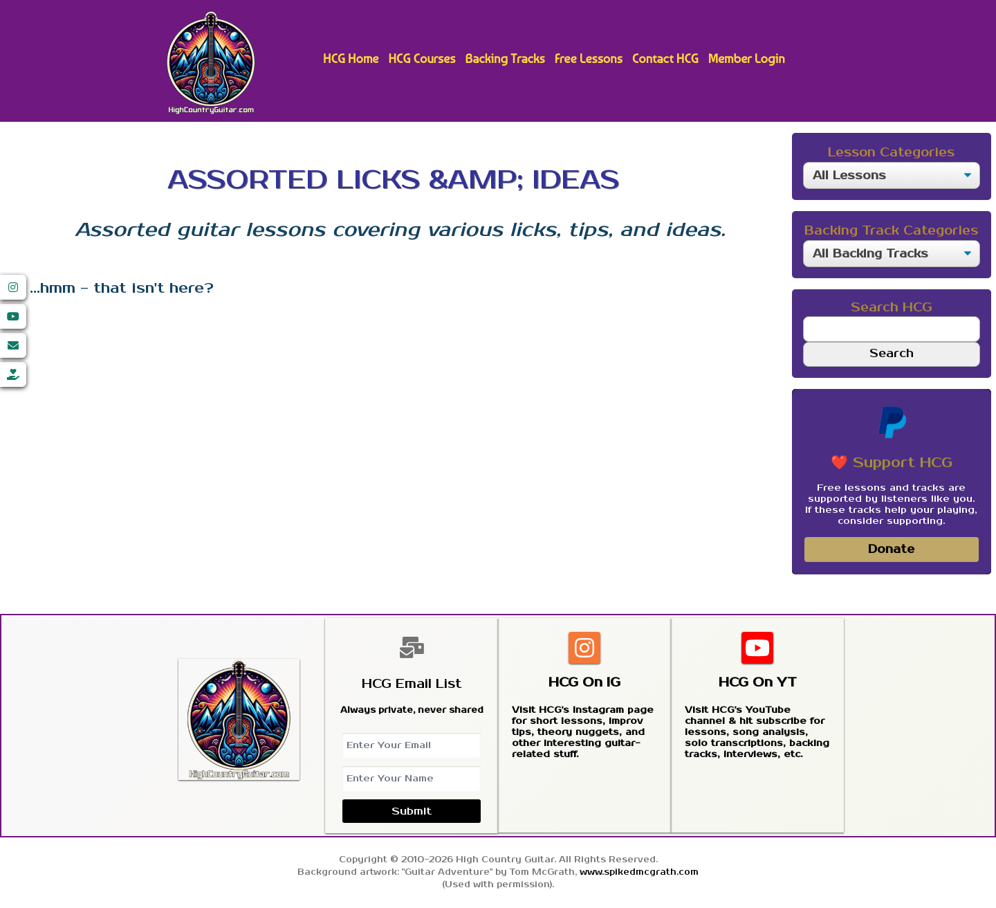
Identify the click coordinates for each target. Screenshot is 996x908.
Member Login (746, 58)
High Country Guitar (211, 63)
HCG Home (350, 58)
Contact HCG (665, 58)
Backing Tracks (504, 58)
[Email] (13, 345)
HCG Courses (421, 58)
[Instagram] (13, 287)
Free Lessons (588, 58)
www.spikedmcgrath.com (639, 872)
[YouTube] (13, 316)
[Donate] (13, 374)
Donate (891, 549)
